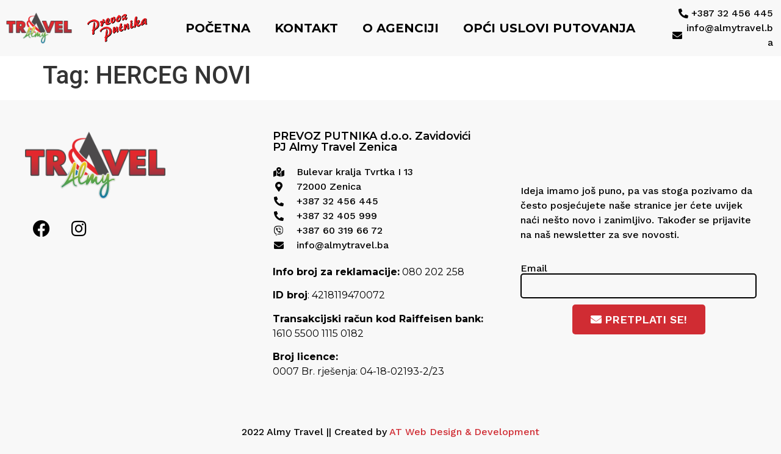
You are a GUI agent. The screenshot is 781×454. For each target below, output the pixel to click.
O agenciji (400, 28)
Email (533, 268)
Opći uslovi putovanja (549, 28)
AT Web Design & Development (464, 432)
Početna (217, 28)
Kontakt (306, 28)
